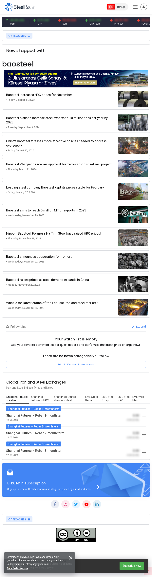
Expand (139, 327)
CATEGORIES (19, 36)
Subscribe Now (132, 565)
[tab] (17, 399)
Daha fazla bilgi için (17, 568)
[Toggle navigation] (143, 7)
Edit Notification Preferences (76, 364)
